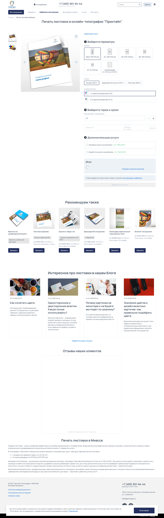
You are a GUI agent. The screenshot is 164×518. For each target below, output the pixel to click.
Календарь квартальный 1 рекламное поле (119, 233)
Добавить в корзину (120, 185)
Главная (11, 17)
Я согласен (144, 510)
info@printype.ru (129, 499)
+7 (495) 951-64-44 (71, 3)
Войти (147, 4)
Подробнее (73, 511)
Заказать (13, 250)
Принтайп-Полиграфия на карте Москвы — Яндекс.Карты (82, 432)
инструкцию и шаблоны (132, 178)
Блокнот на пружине (143, 232)
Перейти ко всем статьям (82, 341)
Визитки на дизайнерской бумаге (17, 233)
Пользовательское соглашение (19, 493)
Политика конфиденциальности (19, 490)
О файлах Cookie (14, 496)
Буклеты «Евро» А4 (67, 232)
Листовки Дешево (41, 232)
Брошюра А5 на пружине (94, 232)
